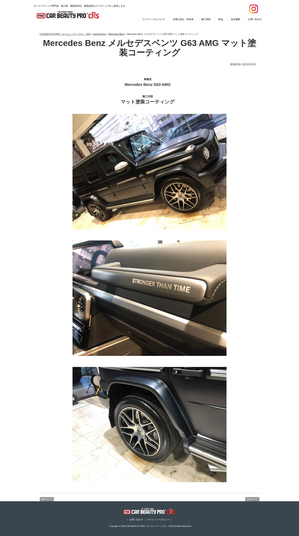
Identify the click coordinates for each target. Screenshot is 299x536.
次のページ (252, 499)
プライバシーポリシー (158, 519)
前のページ (47, 499)
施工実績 (205, 19)
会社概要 (235, 19)
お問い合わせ (255, 19)
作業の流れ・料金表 (183, 19)
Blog (220, 19)
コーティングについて (153, 19)
